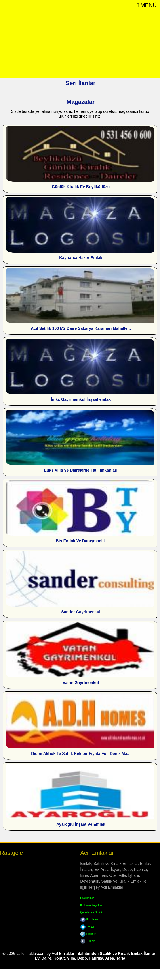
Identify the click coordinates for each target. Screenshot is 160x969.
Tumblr (87, 941)
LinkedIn (88, 933)
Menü (147, 5)
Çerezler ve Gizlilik (91, 912)
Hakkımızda (87, 898)
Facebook (89, 919)
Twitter (87, 926)
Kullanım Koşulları (91, 905)
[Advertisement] (80, 44)
